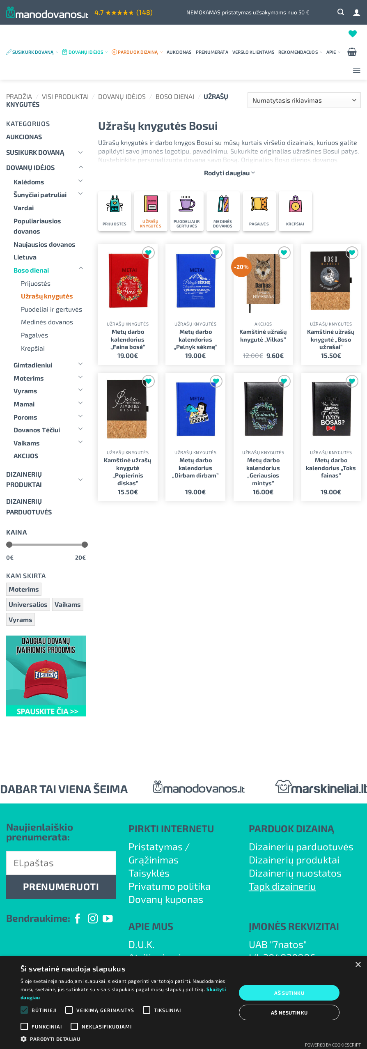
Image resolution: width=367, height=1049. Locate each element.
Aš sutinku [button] (289, 993)
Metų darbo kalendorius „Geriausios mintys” (263, 472)
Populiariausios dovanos (37, 226)
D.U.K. (141, 944)
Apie (333, 52)
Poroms (25, 417)
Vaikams (27, 443)
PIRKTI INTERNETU (171, 828)
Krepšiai (33, 348)
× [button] (358, 965)
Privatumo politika (169, 886)
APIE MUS (150, 926)
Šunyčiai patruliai (40, 194)
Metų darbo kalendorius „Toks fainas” (331, 468)
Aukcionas (179, 52)
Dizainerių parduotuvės (301, 846)
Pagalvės (34, 335)
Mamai (24, 404)
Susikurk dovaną (35, 52)
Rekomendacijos (300, 52)
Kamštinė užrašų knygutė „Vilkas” (263, 335)
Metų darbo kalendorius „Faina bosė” (127, 339)
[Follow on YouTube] (107, 919)
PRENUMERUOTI (61, 886)
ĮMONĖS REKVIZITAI (294, 926)
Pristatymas (155, 846)
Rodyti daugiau (229, 173)
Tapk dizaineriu (282, 886)
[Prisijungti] (357, 12)
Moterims (29, 378)
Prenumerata (212, 52)
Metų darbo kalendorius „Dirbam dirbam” (195, 468)
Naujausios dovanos (45, 244)
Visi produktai (65, 96)
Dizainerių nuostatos (295, 873)
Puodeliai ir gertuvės (51, 309)
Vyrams (25, 391)
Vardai (24, 207)
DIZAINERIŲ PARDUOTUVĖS (29, 506)
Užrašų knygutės (47, 296)
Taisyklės (149, 873)
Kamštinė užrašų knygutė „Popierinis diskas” (127, 472)
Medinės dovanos (47, 322)
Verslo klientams (253, 52)
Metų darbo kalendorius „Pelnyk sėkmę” (196, 339)
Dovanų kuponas (165, 899)
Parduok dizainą (140, 52)
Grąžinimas (153, 859)
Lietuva (25, 257)
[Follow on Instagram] (93, 919)
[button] (340, 12)
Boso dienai (175, 96)
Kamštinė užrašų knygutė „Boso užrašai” (331, 339)
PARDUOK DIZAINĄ (291, 828)
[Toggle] (81, 152)
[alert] (183, 1002)
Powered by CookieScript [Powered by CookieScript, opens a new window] (333, 1044)
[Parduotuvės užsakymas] (304, 100)
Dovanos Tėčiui (37, 430)
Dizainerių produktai (24, 479)
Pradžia (19, 96)
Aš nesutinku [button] (289, 1012)
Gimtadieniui (33, 365)
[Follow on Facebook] (78, 919)
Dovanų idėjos (88, 52)
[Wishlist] (353, 34)
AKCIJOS (26, 455)
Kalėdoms (29, 182)
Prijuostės (35, 283)
